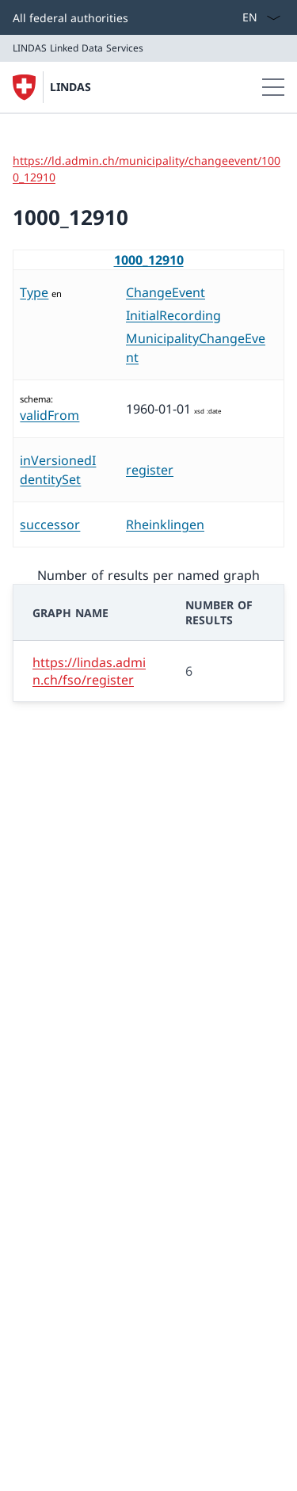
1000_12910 (149, 260)
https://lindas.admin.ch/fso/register (89, 671)
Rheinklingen (165, 524)
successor (50, 524)
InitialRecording (173, 315)
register (149, 470)
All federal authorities (70, 17)
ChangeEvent (165, 292)
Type (34, 292)
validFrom (49, 415)
